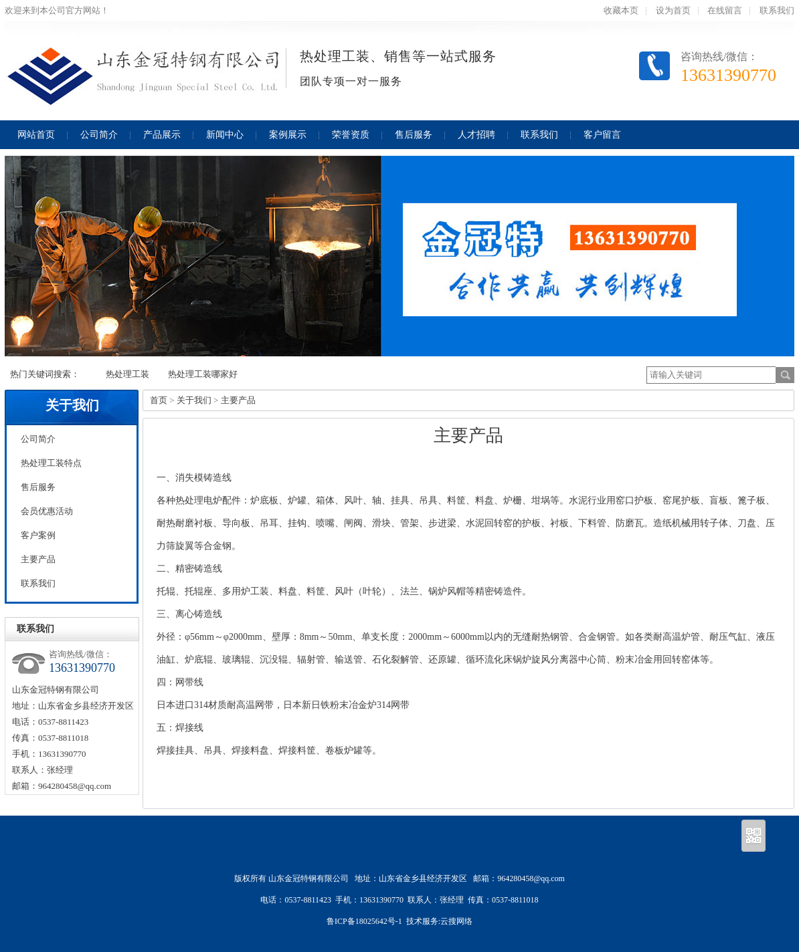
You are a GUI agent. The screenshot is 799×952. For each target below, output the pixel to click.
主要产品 (38, 559)
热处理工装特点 (51, 463)
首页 (158, 400)
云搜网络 (456, 921)
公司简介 (38, 439)
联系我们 (777, 10)
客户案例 (38, 535)
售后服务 (38, 487)
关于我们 (72, 405)
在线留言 (724, 10)
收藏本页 (621, 10)
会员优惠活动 (47, 511)
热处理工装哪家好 (203, 374)
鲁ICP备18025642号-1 (364, 921)
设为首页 (673, 10)
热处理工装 (127, 374)
